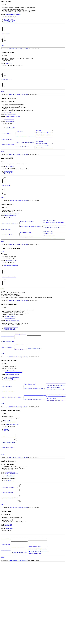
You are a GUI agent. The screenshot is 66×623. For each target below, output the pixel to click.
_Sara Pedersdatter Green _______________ (31, 254)
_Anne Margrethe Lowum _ (7, 478)
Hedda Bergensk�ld (10, 135)
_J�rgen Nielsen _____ (21, 368)
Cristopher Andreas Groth (9, 296)
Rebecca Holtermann (8, 184)
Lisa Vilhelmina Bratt (9, 126)
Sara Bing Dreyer (7, 245)
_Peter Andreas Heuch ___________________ (12, 411)
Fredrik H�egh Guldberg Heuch (11, 401)
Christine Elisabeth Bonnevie (12, 398)
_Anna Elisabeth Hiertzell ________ (25, 144)
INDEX (2, 49)
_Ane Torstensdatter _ (20, 373)
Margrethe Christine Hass (10, 350)
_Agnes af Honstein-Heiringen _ (9, 532)
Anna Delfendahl (6, 198)
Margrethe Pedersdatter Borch (12, 341)
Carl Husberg (8, 448)
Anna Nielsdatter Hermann (10, 21)
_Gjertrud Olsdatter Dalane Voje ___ (55, 423)
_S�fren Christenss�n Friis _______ (38, 588)
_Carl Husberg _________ (7, 465)
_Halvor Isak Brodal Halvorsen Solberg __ (35, 421)
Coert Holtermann (10, 177)
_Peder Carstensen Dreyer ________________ (53, 235)
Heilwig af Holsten (10, 507)
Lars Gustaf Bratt (8, 120)
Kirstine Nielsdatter (8, 19)
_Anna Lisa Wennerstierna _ (8, 154)
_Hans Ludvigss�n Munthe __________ (37, 583)
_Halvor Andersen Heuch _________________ (35, 408)
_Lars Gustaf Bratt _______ (8, 141)
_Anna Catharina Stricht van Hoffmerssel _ (53, 237)
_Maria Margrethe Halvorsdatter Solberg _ (12, 424)
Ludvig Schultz (6, 581)
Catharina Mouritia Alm (11, 277)
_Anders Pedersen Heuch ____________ (55, 407)
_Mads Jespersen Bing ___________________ (31, 249)
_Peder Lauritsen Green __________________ (53, 252)
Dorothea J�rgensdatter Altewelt (13, 14)
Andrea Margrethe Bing (10, 229)
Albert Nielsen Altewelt (9, 20)
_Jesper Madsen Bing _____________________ (53, 247)
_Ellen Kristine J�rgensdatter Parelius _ (31, 241)
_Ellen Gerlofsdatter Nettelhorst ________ (53, 242)
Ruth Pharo (6, 456)
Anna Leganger (9, 563)
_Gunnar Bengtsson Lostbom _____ (43, 156)
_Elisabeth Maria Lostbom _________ (25, 157)
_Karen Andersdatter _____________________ (53, 250)
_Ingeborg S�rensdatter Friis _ (19, 590)
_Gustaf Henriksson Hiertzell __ (43, 143)
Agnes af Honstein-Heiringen (11, 504)
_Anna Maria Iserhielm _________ (43, 153)
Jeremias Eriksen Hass (8, 364)
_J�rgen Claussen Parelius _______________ (54, 240)
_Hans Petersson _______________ (43, 150)
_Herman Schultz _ (6, 574)
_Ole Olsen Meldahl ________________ (55, 425)
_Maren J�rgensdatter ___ (8, 370)
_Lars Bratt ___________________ (43, 138)
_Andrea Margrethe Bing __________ (10, 251)
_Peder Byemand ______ (20, 355)
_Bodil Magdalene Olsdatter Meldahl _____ (35, 426)
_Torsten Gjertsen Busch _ (34, 372)
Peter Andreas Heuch (9, 395)
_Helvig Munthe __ (6, 587)
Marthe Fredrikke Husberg (9, 471)
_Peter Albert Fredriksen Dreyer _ (10, 238)
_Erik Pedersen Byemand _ (7, 358)
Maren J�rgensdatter (10, 339)
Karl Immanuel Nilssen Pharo (12, 452)
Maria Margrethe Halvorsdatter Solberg (14, 396)
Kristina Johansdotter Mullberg (13, 123)
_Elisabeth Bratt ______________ (43, 158)
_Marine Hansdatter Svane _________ (37, 591)
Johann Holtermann (8, 181)
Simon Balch (8, 232)
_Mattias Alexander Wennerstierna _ (25, 152)
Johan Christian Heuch (9, 402)
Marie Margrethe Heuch (9, 404)
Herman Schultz (8, 559)
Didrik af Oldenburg (7, 525)
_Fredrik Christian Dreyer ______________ (31, 236)
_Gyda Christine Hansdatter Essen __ (55, 428)
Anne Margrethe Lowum (10, 449)
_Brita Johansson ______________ (43, 145)
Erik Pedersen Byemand (10, 337)
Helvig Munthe (8, 560)
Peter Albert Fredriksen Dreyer (11, 228)
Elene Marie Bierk (7, 84)
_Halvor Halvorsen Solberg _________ (55, 412)
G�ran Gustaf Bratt (7, 148)
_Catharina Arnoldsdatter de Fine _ (37, 586)
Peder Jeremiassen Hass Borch (11, 348)
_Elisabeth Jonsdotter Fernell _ (43, 140)
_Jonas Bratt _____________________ (25, 139)
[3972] (2, 268)
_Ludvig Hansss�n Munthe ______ (19, 584)
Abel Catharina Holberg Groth (11, 282)
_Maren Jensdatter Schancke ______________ (53, 255)
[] (2, 312)
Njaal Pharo (6, 458)
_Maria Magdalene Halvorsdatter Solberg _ (35, 414)
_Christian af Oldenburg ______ (9, 519)
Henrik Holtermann (8, 183)
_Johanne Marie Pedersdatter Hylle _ (55, 415)
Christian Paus (9, 66)
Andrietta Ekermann (10, 128)
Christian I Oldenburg (9, 512)
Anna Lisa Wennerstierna (10, 121)
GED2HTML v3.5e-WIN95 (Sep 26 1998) (18, 52)
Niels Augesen (6, 35)
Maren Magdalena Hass (9, 349)
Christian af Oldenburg (10, 503)
